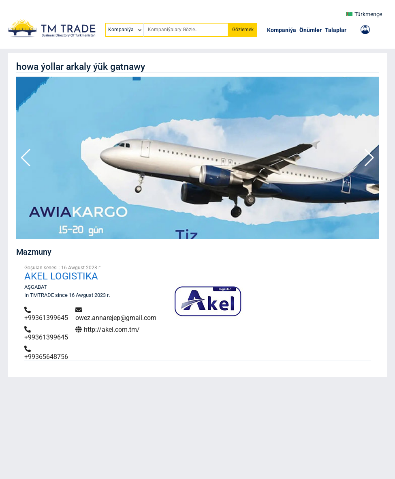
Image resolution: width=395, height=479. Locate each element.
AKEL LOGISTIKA (61, 276)
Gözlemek (243, 29)
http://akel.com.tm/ (107, 329)
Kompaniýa (281, 30)
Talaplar (335, 30)
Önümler (310, 30)
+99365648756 (46, 353)
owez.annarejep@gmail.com (115, 314)
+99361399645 (46, 314)
